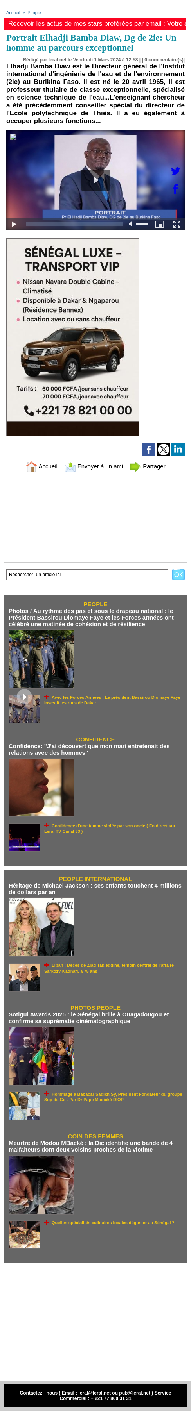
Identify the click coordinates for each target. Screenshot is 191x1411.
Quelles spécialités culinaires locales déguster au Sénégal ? (113, 1222)
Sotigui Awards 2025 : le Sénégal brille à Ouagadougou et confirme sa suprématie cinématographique (89, 1017)
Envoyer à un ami (93, 466)
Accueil (13, 12)
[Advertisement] (95, 1322)
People (34, 12)
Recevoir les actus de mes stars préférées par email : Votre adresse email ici (97, 23)
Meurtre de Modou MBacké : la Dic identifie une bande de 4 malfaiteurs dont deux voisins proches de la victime (91, 1146)
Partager (148, 466)
